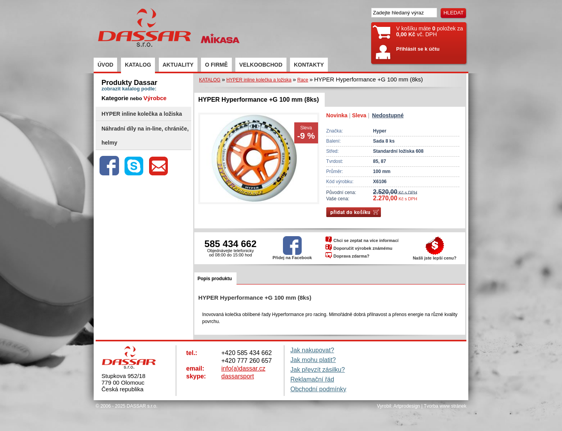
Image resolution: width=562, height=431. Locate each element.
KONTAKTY (309, 65)
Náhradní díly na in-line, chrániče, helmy (145, 135)
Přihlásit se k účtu (417, 49)
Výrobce (154, 98)
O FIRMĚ (216, 65)
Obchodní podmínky (318, 389)
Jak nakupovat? (312, 350)
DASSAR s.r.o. (142, 406)
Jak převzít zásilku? (317, 369)
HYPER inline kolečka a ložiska (141, 114)
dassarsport (237, 376)
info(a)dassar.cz (243, 368)
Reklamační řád (312, 379)
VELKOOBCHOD (260, 65)
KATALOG (138, 65)
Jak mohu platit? (313, 360)
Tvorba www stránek (445, 406)
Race (302, 80)
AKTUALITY (178, 65)
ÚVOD (105, 65)
